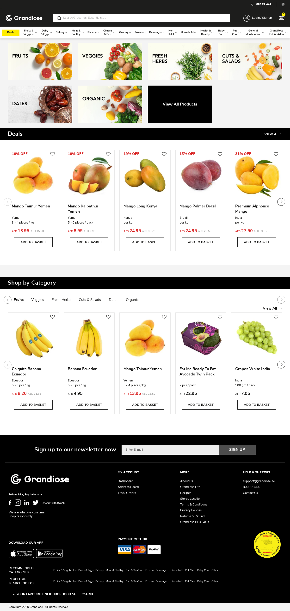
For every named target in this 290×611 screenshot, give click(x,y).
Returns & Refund (192, 516)
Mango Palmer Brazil (197, 206)
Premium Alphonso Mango (252, 208)
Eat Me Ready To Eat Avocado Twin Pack (197, 371)
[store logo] (24, 18)
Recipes (185, 493)
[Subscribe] (237, 450)
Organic (132, 300)
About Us (186, 481)
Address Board (128, 487)
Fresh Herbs (61, 300)
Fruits (19, 300)
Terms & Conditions (193, 504)
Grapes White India (252, 369)
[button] (52, 154)
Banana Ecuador (82, 369)
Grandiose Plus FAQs (194, 522)
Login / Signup (262, 17)
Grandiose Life (190, 487)
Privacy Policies (191, 510)
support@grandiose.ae (259, 481)
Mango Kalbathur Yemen (83, 208)
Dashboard (125, 481)
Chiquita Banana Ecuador (26, 371)
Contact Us (250, 493)
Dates (113, 300)
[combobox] (141, 18)
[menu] (145, 32)
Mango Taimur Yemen (31, 206)
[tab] (22, 300)
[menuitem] (28, 32)
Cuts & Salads (90, 300)
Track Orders (127, 493)
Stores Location (190, 498)
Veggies (37, 300)
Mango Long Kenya (140, 206)
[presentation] (281, 202)
